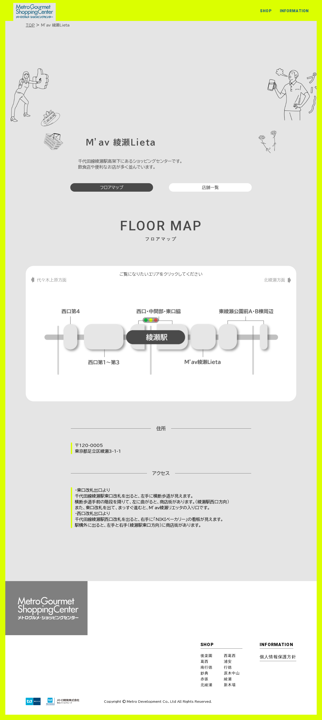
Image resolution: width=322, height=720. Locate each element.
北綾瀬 (206, 685)
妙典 (204, 673)
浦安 (228, 661)
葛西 (204, 661)
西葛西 (230, 655)
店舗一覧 (210, 187)
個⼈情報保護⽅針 (278, 656)
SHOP (266, 11)
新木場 (230, 685)
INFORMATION (294, 11)
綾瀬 (228, 679)
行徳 (228, 667)
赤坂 (204, 679)
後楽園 (206, 655)
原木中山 (232, 673)
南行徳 (206, 667)
